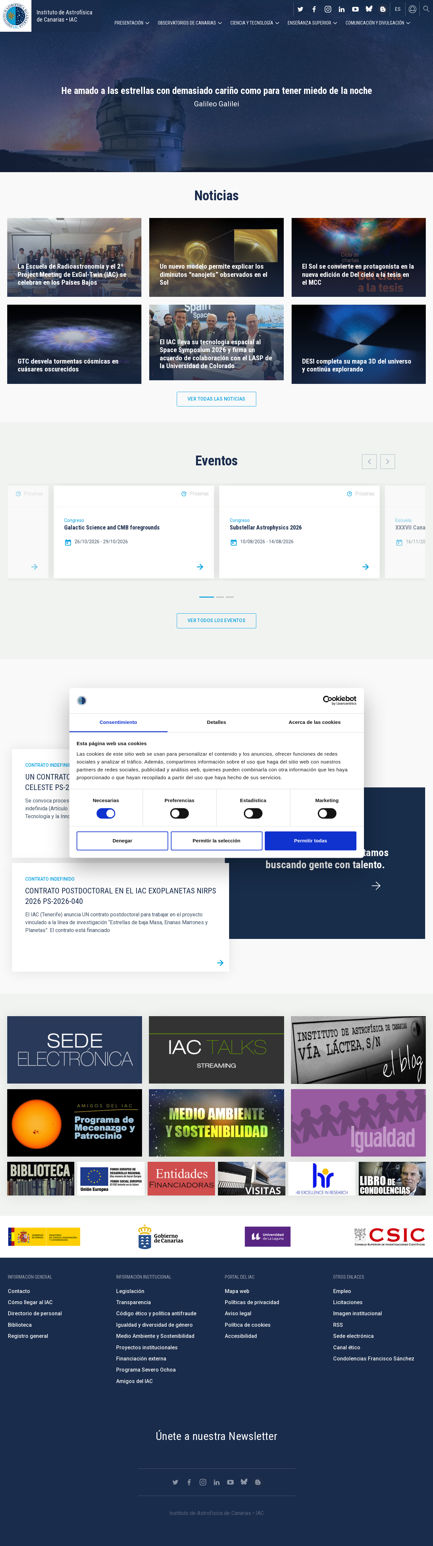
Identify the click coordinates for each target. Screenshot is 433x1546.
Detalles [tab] (216, 722)
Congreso (74, 520)
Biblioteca (20, 1325)
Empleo (342, 1291)
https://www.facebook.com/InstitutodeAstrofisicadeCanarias (314, 9)
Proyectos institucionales (147, 1347)
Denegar (122, 840)
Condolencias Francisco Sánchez (373, 1359)
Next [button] (387, 461)
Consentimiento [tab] (118, 722)
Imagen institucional (357, 1313)
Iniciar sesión (412, 9)
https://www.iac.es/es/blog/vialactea (383, 9)
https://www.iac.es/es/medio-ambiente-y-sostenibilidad (216, 1123)
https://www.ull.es (268, 1237)
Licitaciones (348, 1302)
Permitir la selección (217, 840)
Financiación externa (141, 1359)
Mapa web (237, 1291)
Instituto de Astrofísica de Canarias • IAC (64, 16)
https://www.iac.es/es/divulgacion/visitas (251, 1178)
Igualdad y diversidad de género (154, 1325)
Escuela (403, 520)
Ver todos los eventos (216, 620)
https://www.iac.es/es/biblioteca (40, 1178)
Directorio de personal (35, 1313)
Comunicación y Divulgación (375, 23)
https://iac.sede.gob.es (74, 1050)
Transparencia (133, 1302)
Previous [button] (369, 461)
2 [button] (220, 597)
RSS (338, 1325)
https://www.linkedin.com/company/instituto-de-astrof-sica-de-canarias (342, 9)
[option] (134, 532)
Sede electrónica (353, 1336)
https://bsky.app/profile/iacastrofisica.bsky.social (369, 9)
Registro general (28, 1336)
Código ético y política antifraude (156, 1313)
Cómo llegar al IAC (30, 1302)
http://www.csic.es (389, 1237)
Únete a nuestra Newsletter (216, 1436)
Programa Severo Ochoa (146, 1370)
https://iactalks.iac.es (216, 1050)
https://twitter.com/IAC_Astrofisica (300, 9)
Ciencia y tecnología (251, 23)
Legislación (130, 1291)
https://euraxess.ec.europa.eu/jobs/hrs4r (321, 1178)
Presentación (129, 23)
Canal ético (346, 1347)
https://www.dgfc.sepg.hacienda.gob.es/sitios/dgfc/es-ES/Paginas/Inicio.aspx (110, 1178)
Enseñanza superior (309, 23)
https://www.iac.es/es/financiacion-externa (181, 1178)
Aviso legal (238, 1313)
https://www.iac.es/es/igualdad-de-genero (358, 1123)
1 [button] (206, 597)
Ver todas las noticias (216, 399)
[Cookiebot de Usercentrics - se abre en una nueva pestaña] (327, 701)
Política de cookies (248, 1325)
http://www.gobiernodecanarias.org (161, 1237)
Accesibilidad (241, 1336)
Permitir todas (310, 840)
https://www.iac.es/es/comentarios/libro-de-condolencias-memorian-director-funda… (392, 1178)
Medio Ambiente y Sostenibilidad (155, 1336)
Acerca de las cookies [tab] (315, 722)
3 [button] (230, 597)
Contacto (19, 1291)
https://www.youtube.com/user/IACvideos (355, 9)
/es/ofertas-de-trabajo (376, 885)
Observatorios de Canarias (187, 23)
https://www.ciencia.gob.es (44, 1236)
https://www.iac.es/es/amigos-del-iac (74, 1123)
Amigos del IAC (134, 1381)
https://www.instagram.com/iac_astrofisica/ (328, 9)
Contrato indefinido (50, 765)
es (398, 9)
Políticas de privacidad (252, 1302)
